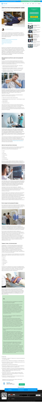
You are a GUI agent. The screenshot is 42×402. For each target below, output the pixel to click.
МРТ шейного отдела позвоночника (18, 141)
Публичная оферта (19, 0)
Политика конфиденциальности (26, 0)
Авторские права (36, 0)
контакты (13, 399)
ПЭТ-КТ (28, 3)
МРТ (23, 3)
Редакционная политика (32, 0)
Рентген (33, 3)
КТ (25, 3)
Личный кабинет (37, 1)
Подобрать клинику (34, 13)
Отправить (38, 395)
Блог (9, 399)
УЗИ (30, 3)
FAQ (35, 3)
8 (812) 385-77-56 (31, 1)
